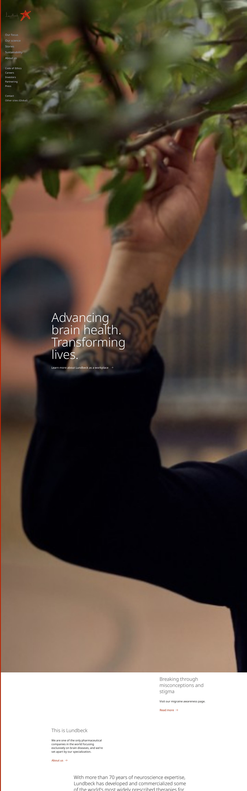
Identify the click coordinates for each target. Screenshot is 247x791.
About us (11, 58)
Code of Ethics (13, 68)
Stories (9, 46)
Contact (9, 95)
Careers (9, 72)
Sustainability (13, 52)
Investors (10, 77)
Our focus (11, 35)
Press (8, 86)
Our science (13, 40)
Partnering (11, 81)
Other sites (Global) (16, 100)
